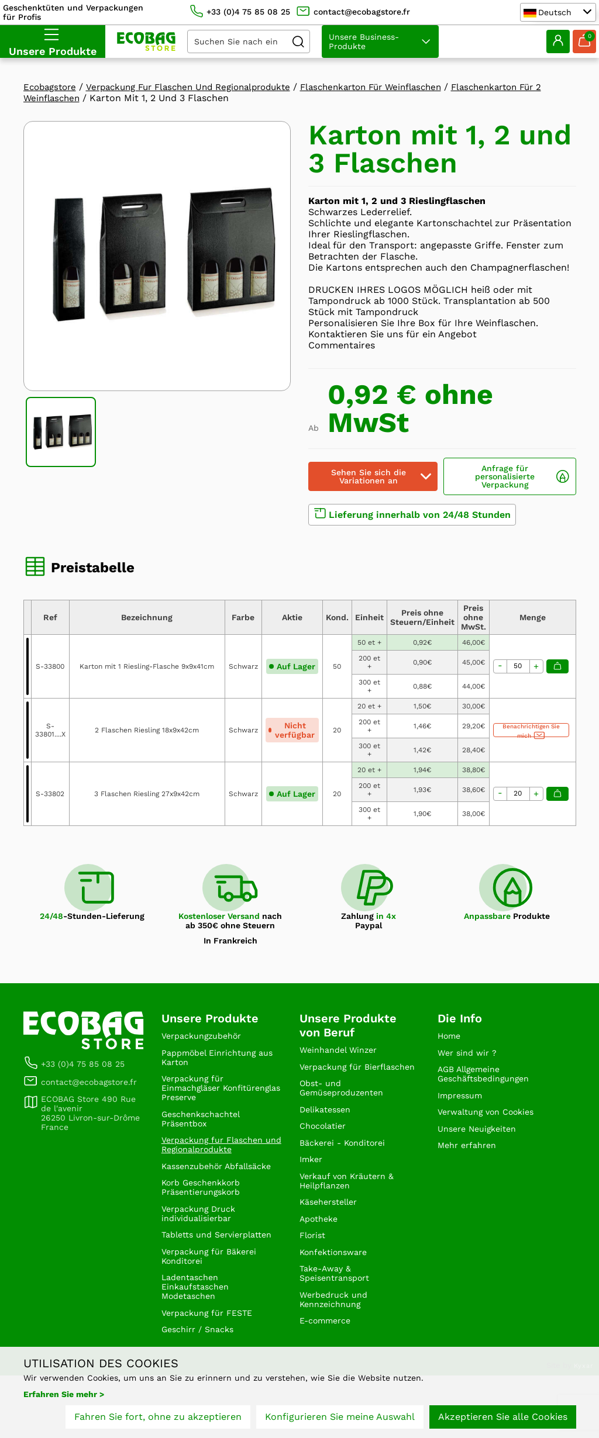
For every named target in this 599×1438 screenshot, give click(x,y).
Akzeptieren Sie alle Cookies (502, 1419)
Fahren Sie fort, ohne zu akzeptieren (158, 1419)
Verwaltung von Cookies (492, 1121)
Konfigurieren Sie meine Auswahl (340, 1419)
